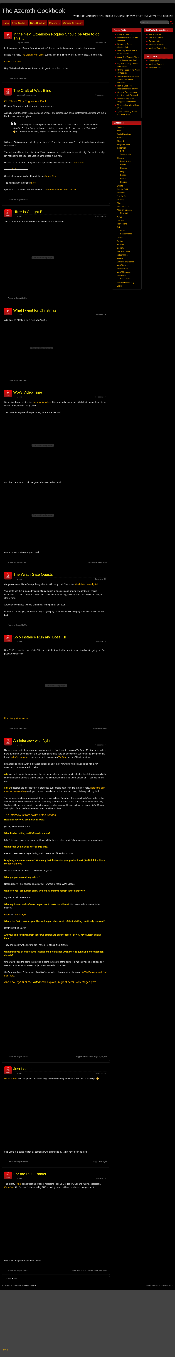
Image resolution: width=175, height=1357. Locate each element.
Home (6, 23)
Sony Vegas (20, 914)
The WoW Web (123, 251)
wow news (121, 276)
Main (119, 203)
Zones (119, 286)
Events (120, 186)
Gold (82, 1270)
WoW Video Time (27, 392)
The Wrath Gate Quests (33, 574)
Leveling (20, 95)
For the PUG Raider (29, 1174)
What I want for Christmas (34, 310)
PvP (105, 1057)
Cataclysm (121, 148)
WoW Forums (154, 68)
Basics (120, 137)
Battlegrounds (126, 234)
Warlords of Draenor (73, 23)
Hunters (123, 168)
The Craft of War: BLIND (16, 169)
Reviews (54, 24)
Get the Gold (122, 189)
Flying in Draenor (124, 34)
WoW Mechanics (124, 272)
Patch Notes (154, 61)
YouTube (62, 757)
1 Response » (100, 397)
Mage (96, 1057)
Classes (120, 158)
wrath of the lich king (125, 282)
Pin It (5, 1350)
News (119, 217)
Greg (18, 78)
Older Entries (10, 1278)
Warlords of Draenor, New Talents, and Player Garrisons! (128, 79)
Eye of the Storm (156, 38)
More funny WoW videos (16, 718)
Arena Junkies (155, 34)
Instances (121, 193)
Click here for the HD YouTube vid (59, 189)
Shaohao (124, 213)
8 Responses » (100, 745)
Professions (122, 224)
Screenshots (125, 154)
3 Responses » (100, 216)
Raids (105, 1270)
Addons (120, 127)
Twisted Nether (155, 41)
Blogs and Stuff (123, 144)
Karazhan (89, 1270)
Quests (120, 238)
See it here (79, 162)
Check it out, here (12, 61)
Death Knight (125, 161)
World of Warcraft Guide (159, 48)
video (105, 562)
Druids (123, 165)
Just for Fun (122, 196)
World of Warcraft (156, 64)
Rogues (20, 43)
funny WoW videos (42, 402)
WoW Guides (122, 269)
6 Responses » (100, 95)
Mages (123, 172)
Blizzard (120, 141)
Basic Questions (38, 23)
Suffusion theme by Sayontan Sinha (159, 1285)
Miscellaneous (123, 207)
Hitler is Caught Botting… (34, 212)
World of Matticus (156, 45)
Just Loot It (22, 1069)
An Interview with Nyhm (32, 740)
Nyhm (101, 1057)
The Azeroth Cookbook (33, 10)
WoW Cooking (123, 265)
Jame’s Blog (50, 176)
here (33, 183)
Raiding (120, 241)
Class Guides (19, 24)
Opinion (120, 220)
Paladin (123, 175)
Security (120, 248)
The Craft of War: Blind (32, 55)
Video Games (122, 255)
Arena (122, 230)
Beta (122, 151)
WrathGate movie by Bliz (87, 584)
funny (100, 562)
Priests (123, 179)
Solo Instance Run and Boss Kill (40, 637)
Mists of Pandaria (124, 210)
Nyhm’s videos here (20, 757)
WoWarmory (14, 863)
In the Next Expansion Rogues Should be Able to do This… (56, 36)
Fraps (7, 914)
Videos (26, 43)
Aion (119, 131)
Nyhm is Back (11, 1078)
